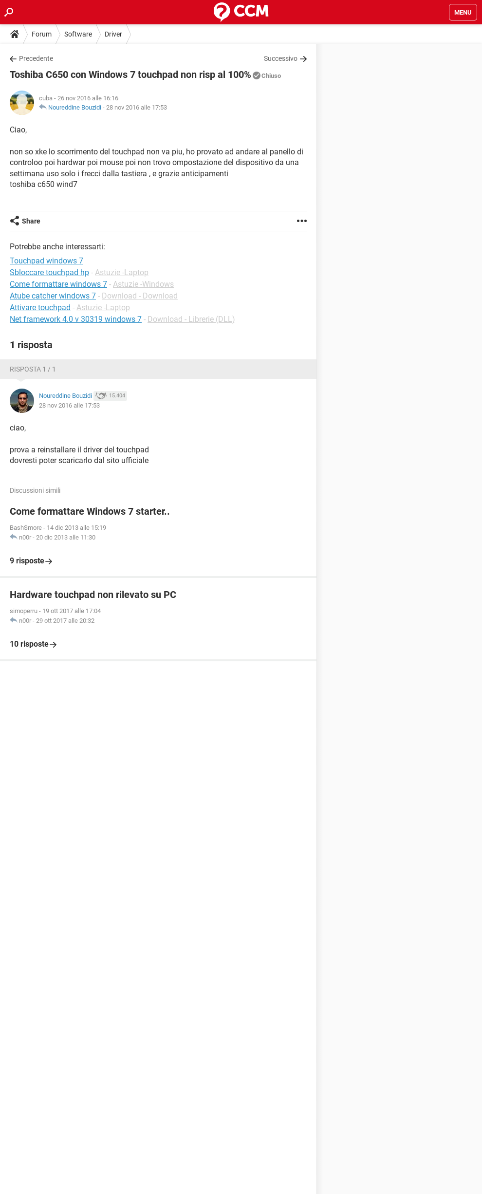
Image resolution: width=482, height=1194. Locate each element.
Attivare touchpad (40, 307)
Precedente (36, 58)
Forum (42, 34)
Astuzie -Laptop (121, 272)
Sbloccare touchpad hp (49, 272)
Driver (113, 34)
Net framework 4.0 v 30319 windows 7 (76, 319)
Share (31, 221)
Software (78, 34)
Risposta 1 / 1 (33, 369)
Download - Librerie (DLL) (191, 319)
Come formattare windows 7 (58, 284)
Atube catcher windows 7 (53, 295)
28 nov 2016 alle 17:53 (136, 107)
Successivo (280, 58)
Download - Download (140, 295)
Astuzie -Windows (143, 284)
